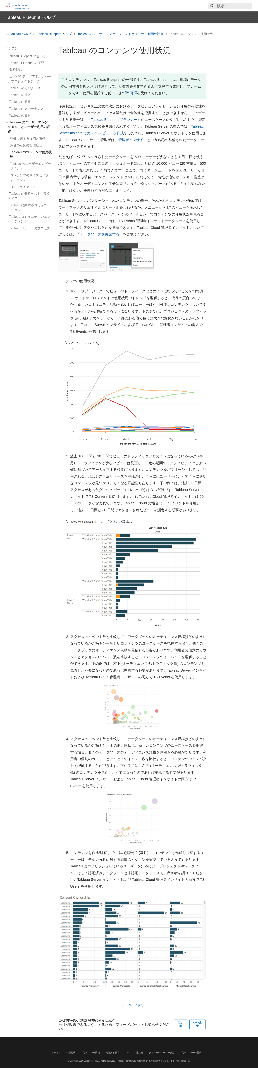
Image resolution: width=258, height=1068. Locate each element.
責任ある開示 (113, 1052)
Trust (127, 1052)
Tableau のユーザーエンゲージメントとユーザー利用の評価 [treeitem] (29, 127)
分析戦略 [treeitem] (15, 70)
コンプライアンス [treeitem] (23, 187)
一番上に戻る (132, 1005)
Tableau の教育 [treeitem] (19, 115)
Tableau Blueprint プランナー (114, 120)
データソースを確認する (99, 234)
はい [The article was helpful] (180, 1024)
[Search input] (234, 6)
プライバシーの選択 (190, 1052)
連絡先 (139, 1052)
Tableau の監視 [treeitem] (19, 102)
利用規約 (70, 1052)
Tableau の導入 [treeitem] (19, 95)
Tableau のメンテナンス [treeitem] (26, 109)
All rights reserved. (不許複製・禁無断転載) (117, 1061)
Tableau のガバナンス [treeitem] (24, 88)
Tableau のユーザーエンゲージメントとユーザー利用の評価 (121, 34)
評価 (131, 93)
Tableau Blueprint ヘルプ (55, 34)
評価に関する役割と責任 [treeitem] (28, 138)
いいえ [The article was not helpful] (197, 1024)
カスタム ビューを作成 (105, 133)
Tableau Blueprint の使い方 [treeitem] (27, 56)
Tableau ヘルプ (19, 34)
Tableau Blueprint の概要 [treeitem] (26, 63)
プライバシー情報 (90, 1052)
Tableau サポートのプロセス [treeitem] (29, 228)
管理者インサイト (132, 140)
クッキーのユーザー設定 (162, 1052)
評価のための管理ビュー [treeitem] (28, 145)
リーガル (55, 1052)
